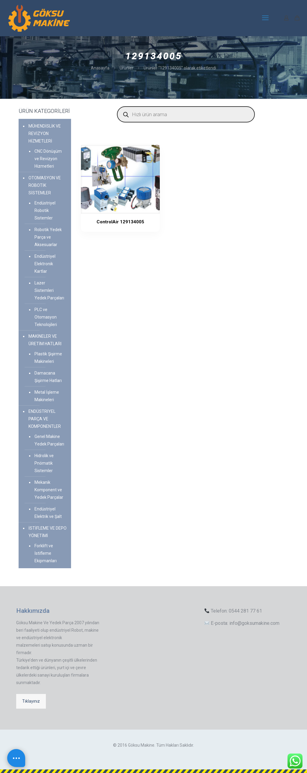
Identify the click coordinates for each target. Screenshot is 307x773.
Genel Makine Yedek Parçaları (49, 440)
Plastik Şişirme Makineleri (48, 357)
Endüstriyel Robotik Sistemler (44, 210)
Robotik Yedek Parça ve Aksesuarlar (48, 237)
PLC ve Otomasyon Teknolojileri (45, 317)
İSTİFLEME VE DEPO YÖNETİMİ (47, 532)
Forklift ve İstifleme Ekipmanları (45, 553)
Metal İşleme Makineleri (46, 396)
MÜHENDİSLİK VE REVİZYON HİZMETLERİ (44, 133)
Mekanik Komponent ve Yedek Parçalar (48, 490)
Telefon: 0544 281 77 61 (233, 611)
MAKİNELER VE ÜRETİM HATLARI (44, 340)
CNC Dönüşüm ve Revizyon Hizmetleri (48, 159)
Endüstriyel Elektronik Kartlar (44, 264)
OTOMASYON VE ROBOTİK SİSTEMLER (44, 185)
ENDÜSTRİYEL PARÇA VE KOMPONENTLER (44, 419)
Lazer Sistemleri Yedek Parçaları (49, 290)
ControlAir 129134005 (105, 222)
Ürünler (126, 68)
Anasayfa (100, 68)
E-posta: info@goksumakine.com (241, 623)
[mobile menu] (265, 18)
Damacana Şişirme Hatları (48, 377)
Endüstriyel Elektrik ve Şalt (48, 513)
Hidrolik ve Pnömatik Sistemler (44, 463)
